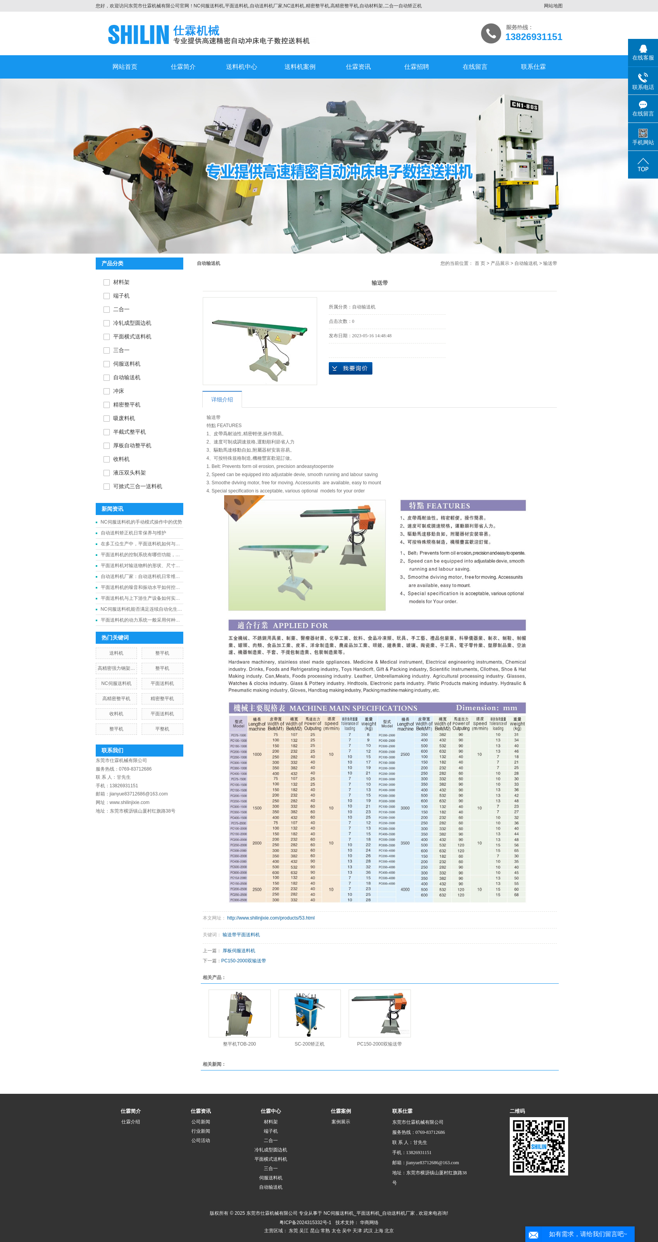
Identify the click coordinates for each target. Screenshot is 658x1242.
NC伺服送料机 (116, 683)
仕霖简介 (183, 66)
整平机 (162, 653)
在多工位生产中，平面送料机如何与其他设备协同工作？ (140, 545)
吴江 (304, 1230)
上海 (378, 1230)
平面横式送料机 (132, 337)
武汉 (368, 1230)
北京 (389, 1230)
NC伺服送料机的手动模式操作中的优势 (141, 522)
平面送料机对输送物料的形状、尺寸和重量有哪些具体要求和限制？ (140, 567)
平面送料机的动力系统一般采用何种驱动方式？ (140, 621)
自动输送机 (126, 377)
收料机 (121, 459)
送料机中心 (241, 66)
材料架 (121, 282)
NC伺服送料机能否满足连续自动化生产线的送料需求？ (141, 610)
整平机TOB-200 (239, 1044)
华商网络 (369, 1222)
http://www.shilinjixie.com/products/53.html (271, 918)
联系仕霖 (533, 66)
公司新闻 (200, 1122)
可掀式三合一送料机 (137, 486)
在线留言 (475, 66)
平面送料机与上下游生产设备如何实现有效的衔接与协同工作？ (140, 600)
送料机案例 (300, 66)
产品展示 (500, 263)
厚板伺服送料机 (239, 950)
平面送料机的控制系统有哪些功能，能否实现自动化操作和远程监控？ (140, 556)
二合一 (121, 309)
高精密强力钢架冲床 (116, 670)
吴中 (346, 1230)
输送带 (214, 417)
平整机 (162, 729)
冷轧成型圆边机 (132, 323)
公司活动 (200, 1140)
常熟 (325, 1230)
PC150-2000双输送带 (243, 960)
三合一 (121, 350)
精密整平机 (126, 405)
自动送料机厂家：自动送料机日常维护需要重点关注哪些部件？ (140, 578)
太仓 (336, 1230)
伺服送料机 (126, 364)
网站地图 (553, 6)
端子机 (121, 296)
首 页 (480, 263)
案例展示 (341, 1122)
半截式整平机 (129, 432)
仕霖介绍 (130, 1122)
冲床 (118, 391)
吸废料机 (124, 418)
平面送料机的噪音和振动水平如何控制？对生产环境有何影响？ (138, 589)
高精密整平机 (116, 698)
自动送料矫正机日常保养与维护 (133, 533)
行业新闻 (200, 1131)
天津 (357, 1230)
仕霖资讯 (358, 66)
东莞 (293, 1230)
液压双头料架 (129, 473)
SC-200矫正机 (310, 1044)
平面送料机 (162, 683)
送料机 (116, 653)
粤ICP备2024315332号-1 (305, 1222)
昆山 (314, 1230)
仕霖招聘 (416, 66)
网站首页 (124, 66)
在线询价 (350, 368)
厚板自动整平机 (132, 445)
